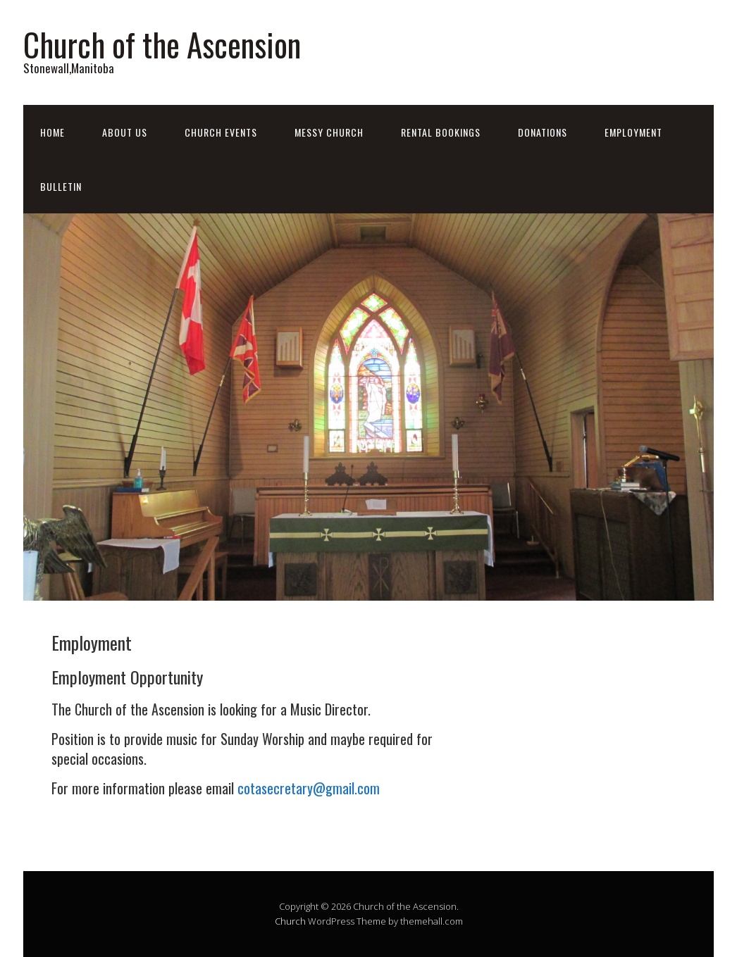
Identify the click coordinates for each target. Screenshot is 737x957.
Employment (633, 132)
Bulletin (61, 186)
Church (290, 921)
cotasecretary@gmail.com (308, 788)
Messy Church (329, 132)
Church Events (221, 132)
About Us (124, 132)
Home (52, 132)
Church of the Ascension (162, 44)
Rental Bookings (441, 132)
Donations (542, 132)
